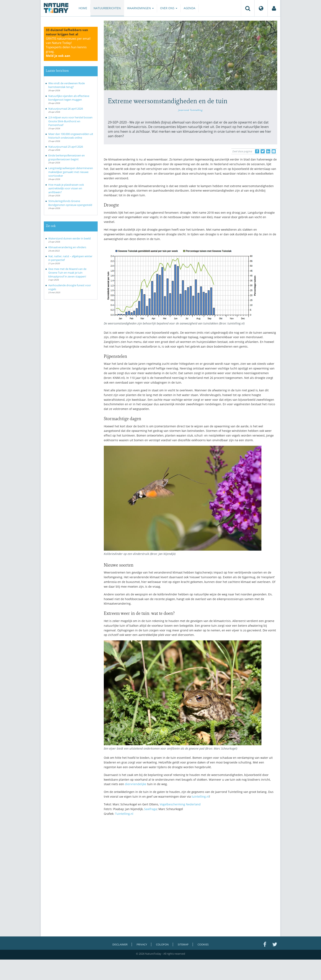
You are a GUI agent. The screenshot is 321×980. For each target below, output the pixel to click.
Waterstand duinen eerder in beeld (69, 238)
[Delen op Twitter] (263, 151)
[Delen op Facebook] (257, 151)
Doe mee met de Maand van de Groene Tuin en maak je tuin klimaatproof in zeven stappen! (67, 272)
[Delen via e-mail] (274, 151)
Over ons (168, 8)
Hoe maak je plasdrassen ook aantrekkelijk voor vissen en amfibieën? (66, 188)
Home (83, 8)
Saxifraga (150, 809)
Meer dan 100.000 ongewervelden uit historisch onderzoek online (70, 136)
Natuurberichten (107, 8)
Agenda (189, 8)
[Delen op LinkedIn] (268, 151)
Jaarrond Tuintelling (190, 110)
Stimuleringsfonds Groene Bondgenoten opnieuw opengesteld (70, 203)
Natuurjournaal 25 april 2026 (65, 146)
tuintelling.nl (200, 796)
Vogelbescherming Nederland (180, 804)
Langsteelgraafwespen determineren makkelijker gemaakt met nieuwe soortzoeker (70, 171)
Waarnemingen (140, 8)
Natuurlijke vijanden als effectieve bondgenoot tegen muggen (68, 98)
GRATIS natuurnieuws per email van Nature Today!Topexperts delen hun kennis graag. (68, 47)
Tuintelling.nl (124, 814)
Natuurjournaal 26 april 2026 (65, 108)
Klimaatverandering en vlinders (67, 247)
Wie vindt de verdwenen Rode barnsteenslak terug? (66, 85)
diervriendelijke (135, 784)
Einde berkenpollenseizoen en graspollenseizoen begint (66, 157)
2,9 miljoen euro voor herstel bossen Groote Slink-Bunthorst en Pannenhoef (70, 121)
